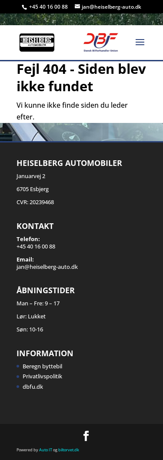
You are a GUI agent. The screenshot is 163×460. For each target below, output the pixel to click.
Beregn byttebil (42, 366)
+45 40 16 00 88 (49, 6)
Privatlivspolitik (42, 376)
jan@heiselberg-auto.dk (47, 267)
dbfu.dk (33, 387)
